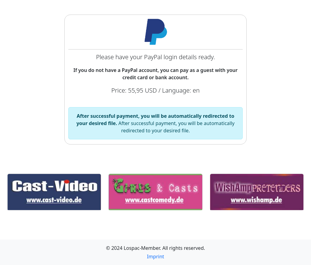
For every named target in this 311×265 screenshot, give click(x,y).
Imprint (155, 256)
